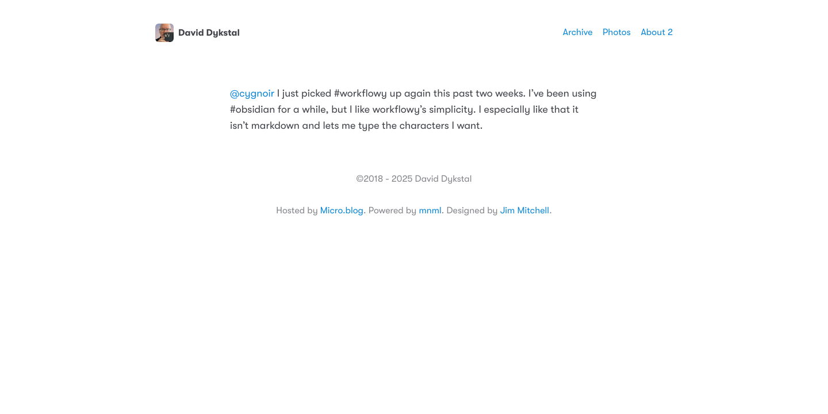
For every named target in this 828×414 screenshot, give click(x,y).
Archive (578, 32)
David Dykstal (197, 33)
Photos (617, 32)
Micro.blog (341, 210)
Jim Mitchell (524, 210)
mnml (430, 210)
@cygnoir (252, 93)
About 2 (657, 32)
